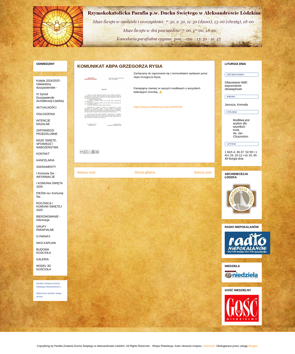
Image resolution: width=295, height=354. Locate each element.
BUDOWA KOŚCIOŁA (43, 251)
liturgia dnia (236, 158)
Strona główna (144, 172)
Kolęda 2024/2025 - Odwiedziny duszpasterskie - (48, 84)
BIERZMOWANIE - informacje (48, 218)
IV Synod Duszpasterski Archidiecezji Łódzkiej (50, 97)
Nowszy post (86, 172)
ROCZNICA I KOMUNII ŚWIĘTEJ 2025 (49, 207)
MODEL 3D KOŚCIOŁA (43, 267)
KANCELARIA (45, 160)
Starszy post (203, 172)
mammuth (209, 345)
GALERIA (42, 259)
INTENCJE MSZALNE (43, 122)
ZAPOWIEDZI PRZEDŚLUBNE (46, 132)
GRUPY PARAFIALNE (45, 228)
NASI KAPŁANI (46, 243)
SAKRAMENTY (46, 166)
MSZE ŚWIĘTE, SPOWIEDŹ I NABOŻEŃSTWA (47, 144)
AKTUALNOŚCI (46, 107)
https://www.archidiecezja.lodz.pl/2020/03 (158, 106)
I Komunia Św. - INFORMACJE (46, 175)
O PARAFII (43, 236)
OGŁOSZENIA (45, 114)
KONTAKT (43, 153)
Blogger (252, 345)
